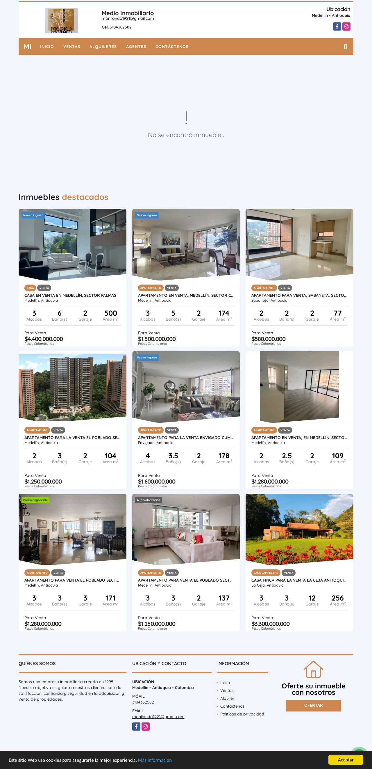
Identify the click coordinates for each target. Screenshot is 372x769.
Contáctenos (172, 46)
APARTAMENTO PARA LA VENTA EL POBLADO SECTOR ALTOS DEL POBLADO (72, 437)
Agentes (136, 46)
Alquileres (103, 46)
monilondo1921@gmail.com (128, 18)
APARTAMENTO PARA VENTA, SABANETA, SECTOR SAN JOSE (299, 295)
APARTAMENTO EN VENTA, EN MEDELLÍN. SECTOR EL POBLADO (299, 437)
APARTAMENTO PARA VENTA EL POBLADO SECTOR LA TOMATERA (72, 580)
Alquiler (227, 698)
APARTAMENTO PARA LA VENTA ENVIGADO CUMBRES (186, 437)
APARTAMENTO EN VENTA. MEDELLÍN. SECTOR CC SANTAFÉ (186, 295)
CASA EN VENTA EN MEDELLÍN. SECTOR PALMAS (70, 295)
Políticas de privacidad (242, 714)
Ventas (71, 46)
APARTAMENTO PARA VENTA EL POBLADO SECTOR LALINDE (186, 580)
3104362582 (121, 27)
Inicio (47, 46)
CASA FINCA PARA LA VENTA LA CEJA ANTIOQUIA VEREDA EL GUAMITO (299, 580)
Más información (155, 760)
